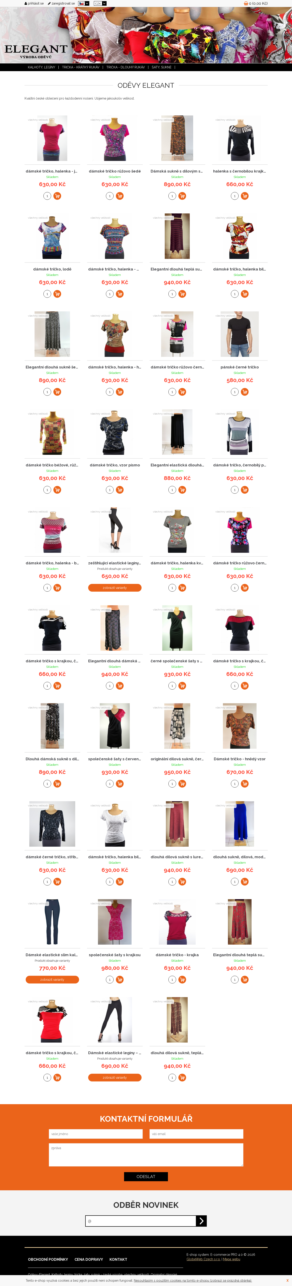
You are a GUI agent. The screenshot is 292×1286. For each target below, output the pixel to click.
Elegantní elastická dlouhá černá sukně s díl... (177, 465)
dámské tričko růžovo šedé (115, 171)
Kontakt (118, 1259)
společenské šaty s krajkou (115, 955)
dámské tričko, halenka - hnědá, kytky (115, 367)
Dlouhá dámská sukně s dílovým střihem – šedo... (52, 759)
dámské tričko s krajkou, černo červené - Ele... (240, 661)
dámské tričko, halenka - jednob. (52, 171)
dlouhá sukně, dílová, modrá (240, 857)
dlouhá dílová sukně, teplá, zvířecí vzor (177, 1053)
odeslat (146, 1176)
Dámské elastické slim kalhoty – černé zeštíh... (52, 955)
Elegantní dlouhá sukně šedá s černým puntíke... (52, 367)
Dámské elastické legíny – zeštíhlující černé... (115, 1053)
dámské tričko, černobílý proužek (240, 465)
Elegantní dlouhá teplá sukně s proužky (177, 269)
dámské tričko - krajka (177, 955)
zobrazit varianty (115, 588)
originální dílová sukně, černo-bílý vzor (177, 759)
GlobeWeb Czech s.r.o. (204, 1259)
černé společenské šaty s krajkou (177, 661)
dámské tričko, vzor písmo (115, 465)
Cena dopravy (89, 1259)
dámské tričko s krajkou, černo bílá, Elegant (52, 661)
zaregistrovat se (61, 3)
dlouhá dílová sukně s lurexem (177, 857)
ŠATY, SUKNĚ (162, 67)
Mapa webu (231, 1259)
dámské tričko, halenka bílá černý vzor (115, 857)
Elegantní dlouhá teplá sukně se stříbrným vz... (240, 955)
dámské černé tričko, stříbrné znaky (52, 857)
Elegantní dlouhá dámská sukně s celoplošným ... (115, 661)
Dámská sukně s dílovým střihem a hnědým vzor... (177, 171)
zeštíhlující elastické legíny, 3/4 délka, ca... (115, 563)
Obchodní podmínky (48, 1259)
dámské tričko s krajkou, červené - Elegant (52, 1053)
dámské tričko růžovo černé (177, 367)
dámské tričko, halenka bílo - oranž (240, 269)
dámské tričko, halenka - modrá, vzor (115, 269)
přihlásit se (34, 3)
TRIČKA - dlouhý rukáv (125, 67)
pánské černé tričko (240, 367)
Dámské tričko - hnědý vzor (240, 759)
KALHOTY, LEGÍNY (41, 67)
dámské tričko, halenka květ (177, 563)
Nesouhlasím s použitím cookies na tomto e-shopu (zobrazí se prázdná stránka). (193, 1280)
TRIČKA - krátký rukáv (81, 67)
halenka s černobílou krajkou (240, 171)
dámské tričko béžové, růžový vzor (52, 465)
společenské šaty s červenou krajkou (115, 759)
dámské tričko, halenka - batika (52, 563)
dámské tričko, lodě (52, 269)
